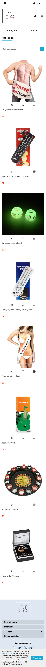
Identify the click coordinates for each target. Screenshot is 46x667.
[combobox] (23, 49)
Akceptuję (37, 658)
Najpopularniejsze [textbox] (9, 49)
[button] (40, 3)
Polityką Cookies (8, 653)
